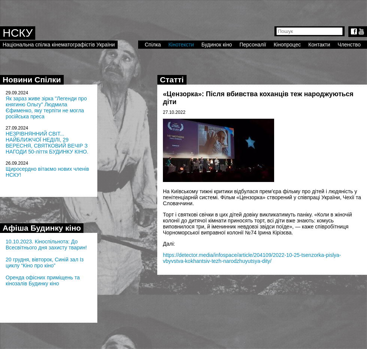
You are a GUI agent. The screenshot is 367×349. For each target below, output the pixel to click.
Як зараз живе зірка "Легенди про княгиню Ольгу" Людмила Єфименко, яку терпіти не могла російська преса (46, 107)
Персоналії (252, 45)
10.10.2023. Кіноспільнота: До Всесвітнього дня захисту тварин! (46, 245)
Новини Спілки (32, 79)
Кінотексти (181, 45)
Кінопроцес (287, 45)
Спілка (153, 45)
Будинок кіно (216, 45)
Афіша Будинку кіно (42, 228)
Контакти (319, 45)
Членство (349, 45)
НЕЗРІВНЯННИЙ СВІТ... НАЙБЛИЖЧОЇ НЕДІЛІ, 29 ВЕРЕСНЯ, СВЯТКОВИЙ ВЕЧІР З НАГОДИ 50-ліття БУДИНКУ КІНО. (47, 143)
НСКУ (18, 33)
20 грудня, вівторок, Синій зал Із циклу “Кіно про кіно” (45, 262)
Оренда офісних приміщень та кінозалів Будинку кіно (43, 280)
